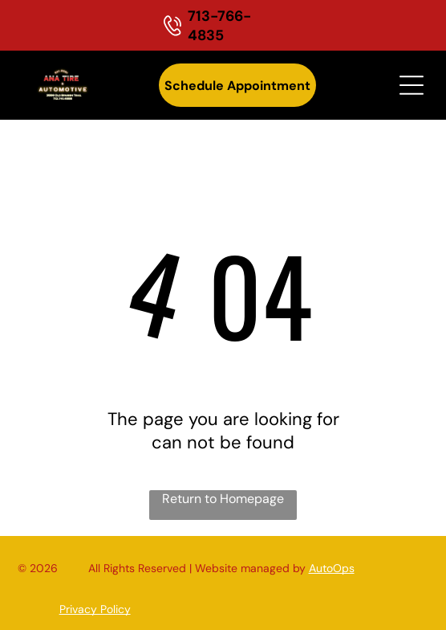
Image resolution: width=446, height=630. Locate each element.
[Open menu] (411, 85)
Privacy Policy (95, 609)
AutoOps (332, 568)
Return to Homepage (223, 498)
